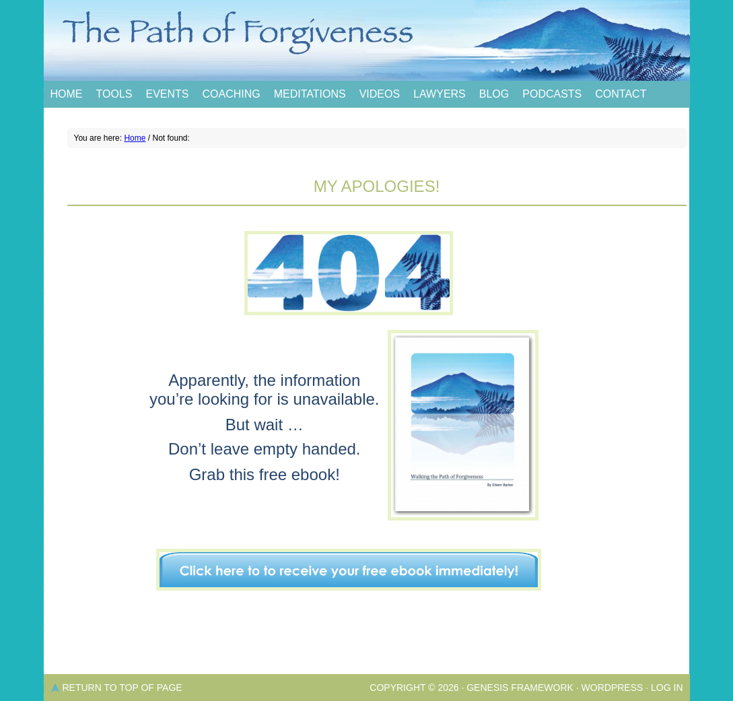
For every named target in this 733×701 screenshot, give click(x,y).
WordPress (612, 687)
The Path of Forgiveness (367, 40)
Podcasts (552, 94)
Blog (494, 94)
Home (66, 94)
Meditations (310, 94)
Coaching (231, 94)
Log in (667, 687)
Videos (379, 94)
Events (166, 94)
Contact (620, 94)
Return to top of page (122, 687)
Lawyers (439, 94)
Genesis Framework (519, 687)
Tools (114, 94)
